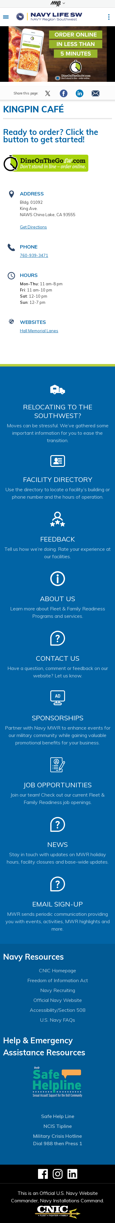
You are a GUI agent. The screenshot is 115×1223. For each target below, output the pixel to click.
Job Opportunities (57, 785)
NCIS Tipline (58, 1126)
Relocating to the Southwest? (57, 411)
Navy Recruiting (57, 990)
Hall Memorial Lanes (39, 330)
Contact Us (57, 658)
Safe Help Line (57, 1116)
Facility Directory (57, 479)
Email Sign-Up (57, 904)
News (57, 844)
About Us (57, 598)
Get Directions (33, 226)
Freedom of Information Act (57, 980)
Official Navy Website (57, 1000)
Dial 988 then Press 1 (57, 1143)
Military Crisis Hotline (57, 1136)
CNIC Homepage (57, 970)
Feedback (57, 539)
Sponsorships (57, 718)
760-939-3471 (34, 255)
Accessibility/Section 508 (58, 1010)
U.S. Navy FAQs (57, 1020)
